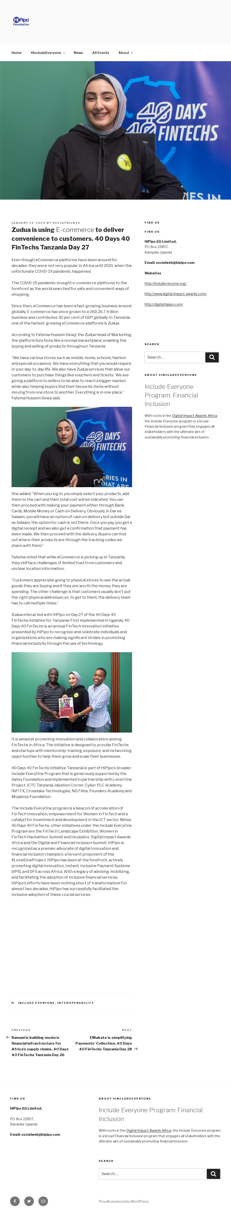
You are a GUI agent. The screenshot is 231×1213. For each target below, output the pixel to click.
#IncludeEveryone (48, 53)
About (126, 53)
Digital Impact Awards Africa (194, 416)
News (78, 53)
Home (17, 53)
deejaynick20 (66, 223)
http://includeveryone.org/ (166, 283)
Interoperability (75, 1003)
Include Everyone (36, 1003)
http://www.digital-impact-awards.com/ (176, 294)
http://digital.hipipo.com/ (164, 304)
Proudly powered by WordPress (124, 1201)
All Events (100, 53)
